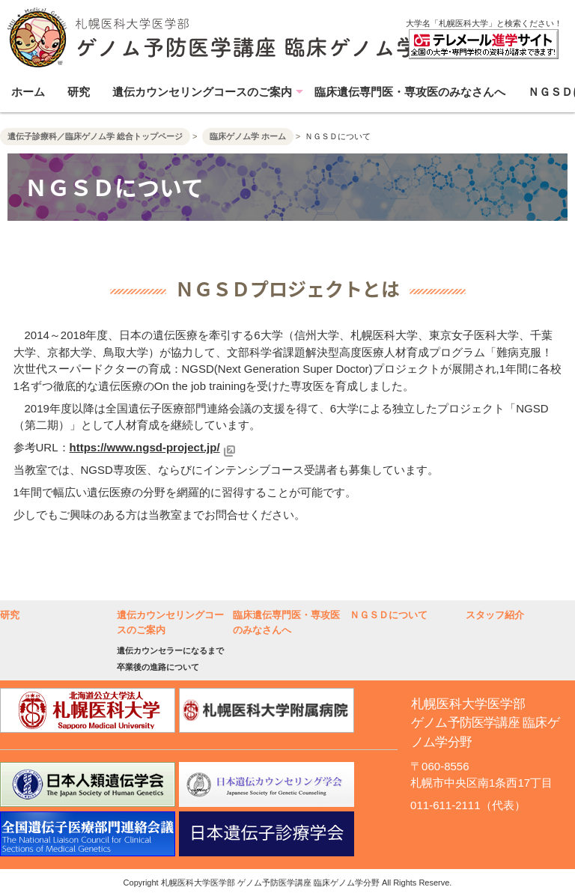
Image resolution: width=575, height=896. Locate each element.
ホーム (28, 91)
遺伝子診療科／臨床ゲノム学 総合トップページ (95, 136)
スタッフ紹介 (495, 615)
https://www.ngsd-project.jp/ (145, 447)
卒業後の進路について (158, 666)
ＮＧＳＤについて (389, 615)
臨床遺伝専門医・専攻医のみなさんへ (409, 91)
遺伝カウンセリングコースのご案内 (202, 91)
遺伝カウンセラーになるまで (170, 650)
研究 (78, 91)
